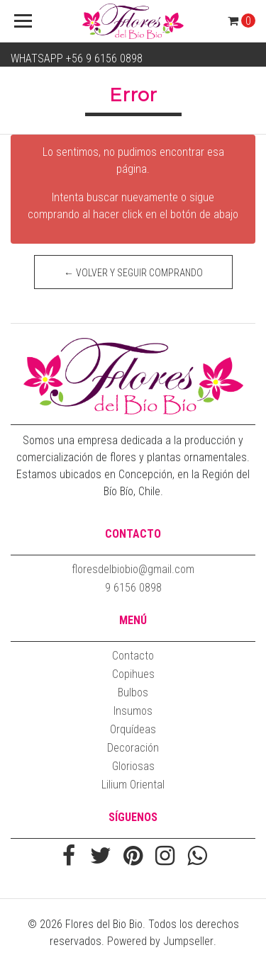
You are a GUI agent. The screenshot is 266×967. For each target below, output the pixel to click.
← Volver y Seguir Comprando (133, 272)
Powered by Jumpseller (160, 941)
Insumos (133, 711)
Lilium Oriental (133, 784)
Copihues (133, 674)
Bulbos (133, 692)
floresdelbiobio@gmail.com (133, 569)
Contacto (133, 655)
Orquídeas (133, 729)
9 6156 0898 (133, 587)
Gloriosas (133, 766)
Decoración (133, 747)
